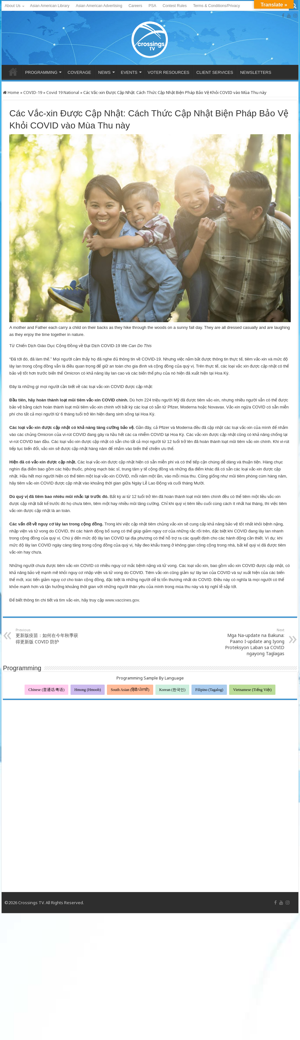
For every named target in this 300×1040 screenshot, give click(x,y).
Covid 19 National (62, 92)
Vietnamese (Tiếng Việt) (252, 689)
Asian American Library (49, 6)
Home (11, 92)
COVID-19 (32, 92)
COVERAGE (79, 72)
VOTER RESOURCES (169, 72)
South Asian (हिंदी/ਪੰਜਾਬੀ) (130, 689)
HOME (13, 71)
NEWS (104, 72)
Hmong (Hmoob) (87, 689)
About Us (12, 6)
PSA (152, 6)
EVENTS (129, 72)
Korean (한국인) (172, 689)
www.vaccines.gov (122, 600)
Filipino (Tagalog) (209, 689)
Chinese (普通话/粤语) (46, 689)
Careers (135, 6)
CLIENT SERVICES (214, 72)
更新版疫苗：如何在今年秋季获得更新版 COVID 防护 (48, 636)
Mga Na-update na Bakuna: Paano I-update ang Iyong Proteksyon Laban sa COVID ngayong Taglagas (251, 641)
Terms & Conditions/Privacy (216, 6)
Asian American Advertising (99, 6)
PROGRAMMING (41, 72)
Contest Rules (175, 6)
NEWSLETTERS (255, 72)
